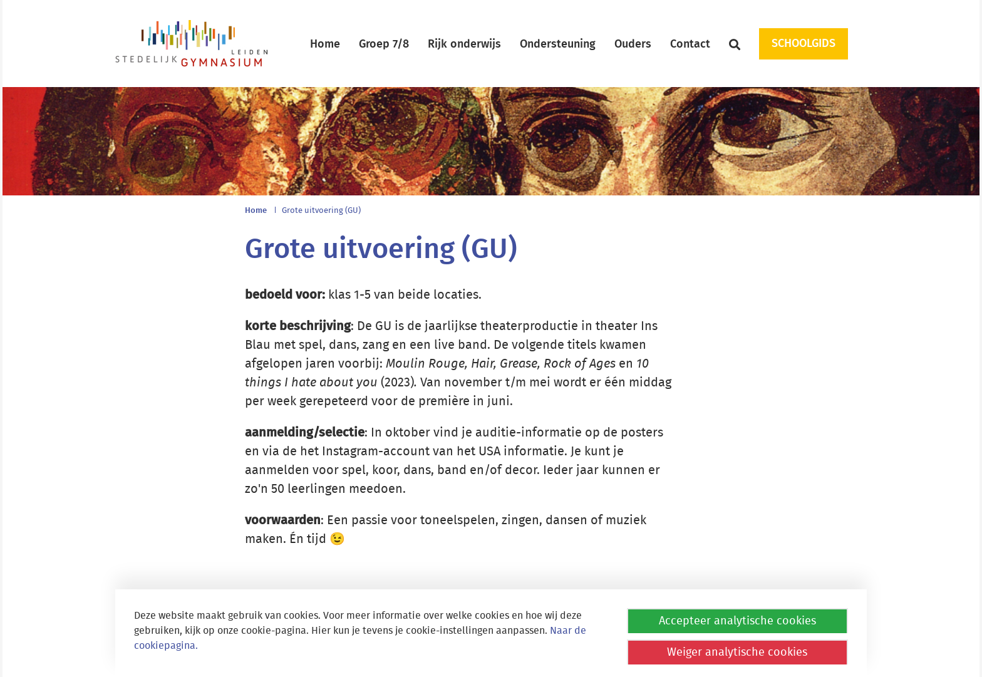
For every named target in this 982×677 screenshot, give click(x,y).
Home (325, 44)
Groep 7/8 (384, 44)
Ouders (632, 44)
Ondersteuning (558, 44)
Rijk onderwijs (464, 44)
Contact (690, 44)
